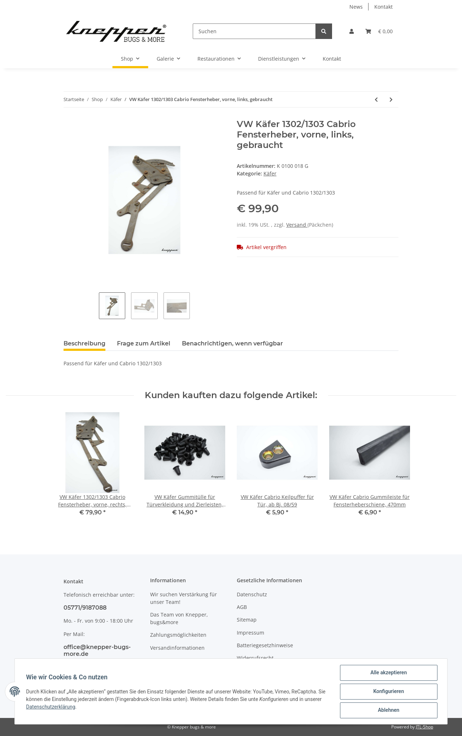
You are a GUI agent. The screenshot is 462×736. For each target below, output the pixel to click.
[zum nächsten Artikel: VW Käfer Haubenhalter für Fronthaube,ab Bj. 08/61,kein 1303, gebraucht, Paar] (391, 99)
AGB (242, 607)
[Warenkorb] (378, 31)
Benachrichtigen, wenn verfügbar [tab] (232, 343)
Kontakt (383, 6)
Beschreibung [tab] (84, 343)
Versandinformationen (177, 647)
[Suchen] (254, 31)
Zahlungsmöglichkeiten (178, 634)
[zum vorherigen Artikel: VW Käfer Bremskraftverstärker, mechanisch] (376, 99)
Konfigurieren (388, 691)
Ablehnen (388, 710)
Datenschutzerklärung (50, 707)
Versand (297, 224)
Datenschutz (252, 594)
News (356, 6)
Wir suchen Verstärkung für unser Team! (183, 598)
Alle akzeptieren (388, 673)
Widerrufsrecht (255, 657)
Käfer (269, 173)
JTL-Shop (424, 727)
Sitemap (247, 619)
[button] (351, 31)
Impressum (250, 632)
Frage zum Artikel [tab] (143, 343)
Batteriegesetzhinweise (265, 645)
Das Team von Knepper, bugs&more (179, 618)
